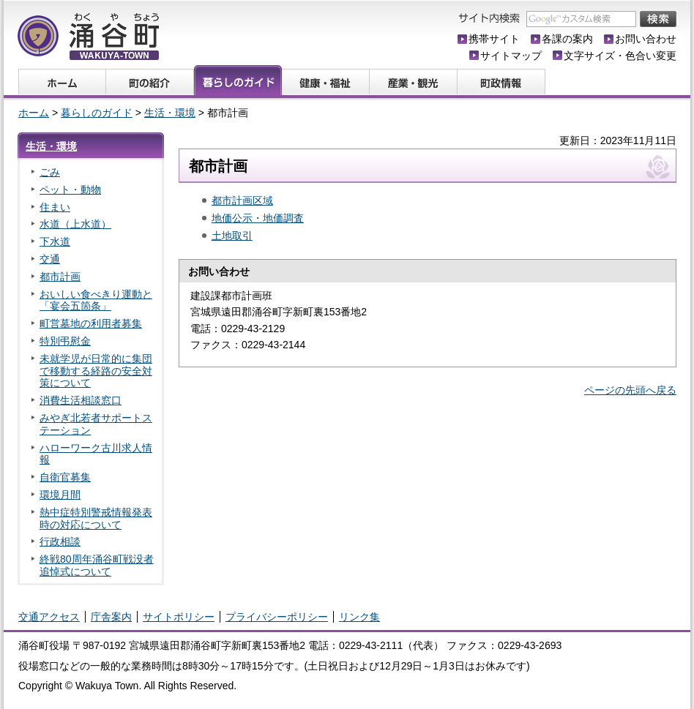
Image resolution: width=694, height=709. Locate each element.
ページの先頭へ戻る (630, 390)
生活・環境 (169, 113)
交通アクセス (49, 617)
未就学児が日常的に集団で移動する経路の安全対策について (96, 371)
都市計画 (60, 276)
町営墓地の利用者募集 (91, 323)
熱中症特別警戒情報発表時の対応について (96, 518)
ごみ (50, 172)
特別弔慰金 (65, 341)
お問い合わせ (645, 39)
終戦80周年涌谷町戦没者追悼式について (97, 565)
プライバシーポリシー (276, 617)
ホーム (33, 113)
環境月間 (60, 494)
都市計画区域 (242, 200)
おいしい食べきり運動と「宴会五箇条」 (96, 300)
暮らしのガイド (97, 113)
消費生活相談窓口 (81, 400)
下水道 (55, 241)
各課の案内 (567, 39)
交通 (50, 259)
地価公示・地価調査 (258, 218)
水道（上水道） (75, 224)
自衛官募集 (65, 477)
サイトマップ (511, 55)
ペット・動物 (70, 189)
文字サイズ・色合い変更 (620, 55)
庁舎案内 (111, 617)
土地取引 (232, 235)
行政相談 (60, 541)
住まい (55, 207)
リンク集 (359, 617)
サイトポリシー (178, 617)
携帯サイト (494, 39)
